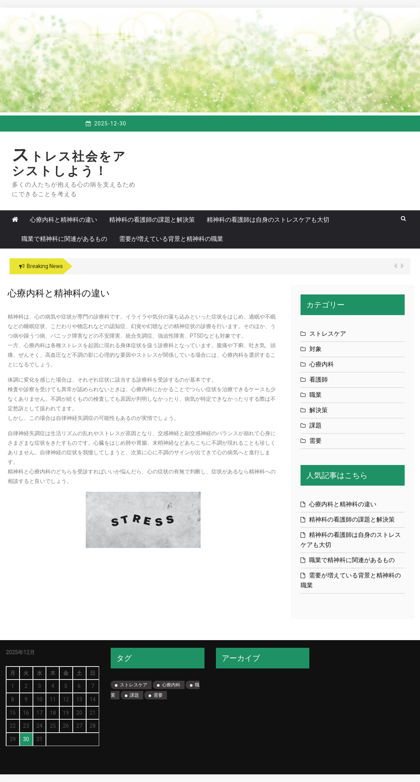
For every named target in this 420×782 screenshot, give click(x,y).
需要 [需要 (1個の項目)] (158, 695)
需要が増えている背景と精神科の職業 (171, 238)
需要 (315, 440)
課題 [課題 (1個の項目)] (134, 695)
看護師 (318, 379)
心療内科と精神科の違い (63, 219)
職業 (315, 394)
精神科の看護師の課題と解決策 (152, 219)
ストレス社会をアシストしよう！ (69, 163)
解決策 (318, 410)
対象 (315, 349)
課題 (315, 425)
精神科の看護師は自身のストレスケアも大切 (268, 219)
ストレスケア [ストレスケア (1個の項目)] (133, 685)
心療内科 (321, 364)
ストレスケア (327, 333)
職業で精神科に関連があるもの (64, 238)
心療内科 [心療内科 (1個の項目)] (171, 685)
